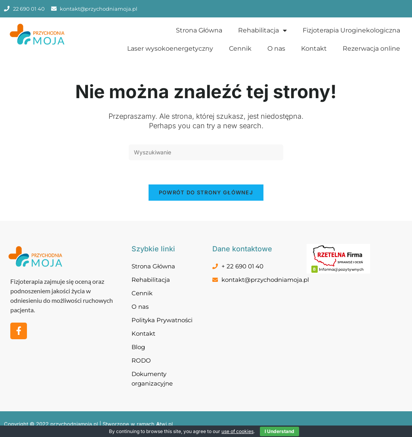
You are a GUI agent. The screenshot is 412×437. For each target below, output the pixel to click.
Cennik (240, 48)
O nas (276, 48)
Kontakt (314, 48)
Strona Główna (199, 30)
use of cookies (237, 431)
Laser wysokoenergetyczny (170, 48)
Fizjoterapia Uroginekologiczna (351, 30)
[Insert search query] (206, 152)
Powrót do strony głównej (206, 192)
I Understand (279, 431)
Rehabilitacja (262, 30)
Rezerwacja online (371, 48)
